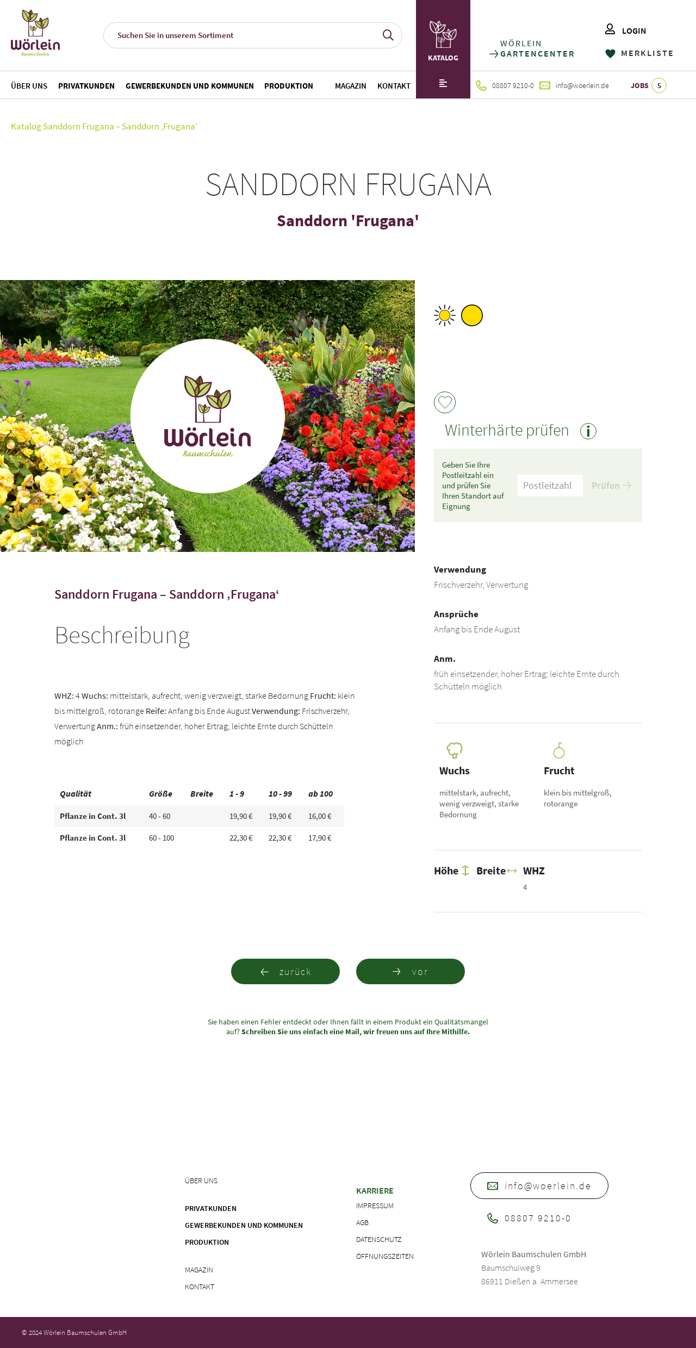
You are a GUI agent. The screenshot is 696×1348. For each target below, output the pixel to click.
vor (410, 971)
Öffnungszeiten (385, 1256)
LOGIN (626, 30)
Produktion (288, 85)
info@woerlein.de (574, 85)
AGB (362, 1222)
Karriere (375, 1190)
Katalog (26, 126)
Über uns (29, 85)
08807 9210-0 (505, 85)
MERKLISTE (639, 52)
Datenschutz (379, 1239)
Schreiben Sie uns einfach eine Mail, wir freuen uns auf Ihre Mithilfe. (355, 1031)
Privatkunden (86, 85)
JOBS (649, 85)
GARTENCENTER (537, 53)
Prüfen (611, 485)
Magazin (350, 85)
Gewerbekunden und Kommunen (190, 85)
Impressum (375, 1205)
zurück (286, 971)
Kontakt (394, 85)
